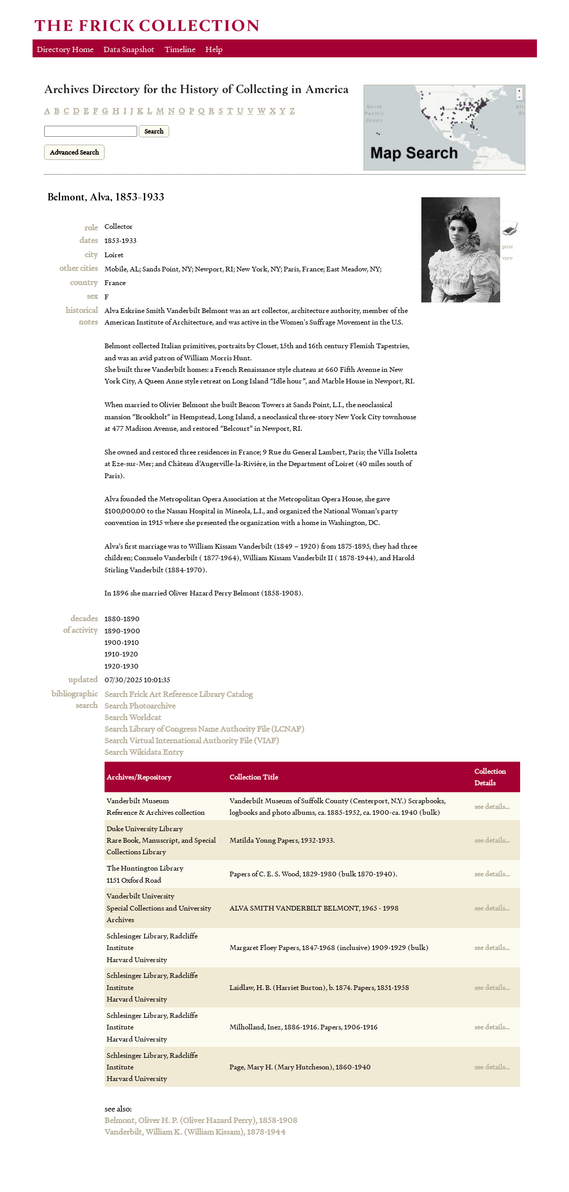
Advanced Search (74, 152)
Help (214, 49)
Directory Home (65, 49)
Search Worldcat (133, 717)
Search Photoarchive (140, 705)
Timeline (179, 49)
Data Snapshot (129, 49)
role (91, 227)
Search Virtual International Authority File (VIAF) (192, 740)
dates (88, 240)
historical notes (82, 315)
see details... (492, 806)
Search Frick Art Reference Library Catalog (179, 694)
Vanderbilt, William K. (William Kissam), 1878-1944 (195, 1131)
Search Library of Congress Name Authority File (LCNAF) (204, 728)
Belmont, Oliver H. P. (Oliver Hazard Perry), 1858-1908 (201, 1120)
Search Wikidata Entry (144, 751)
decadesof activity (80, 623)
